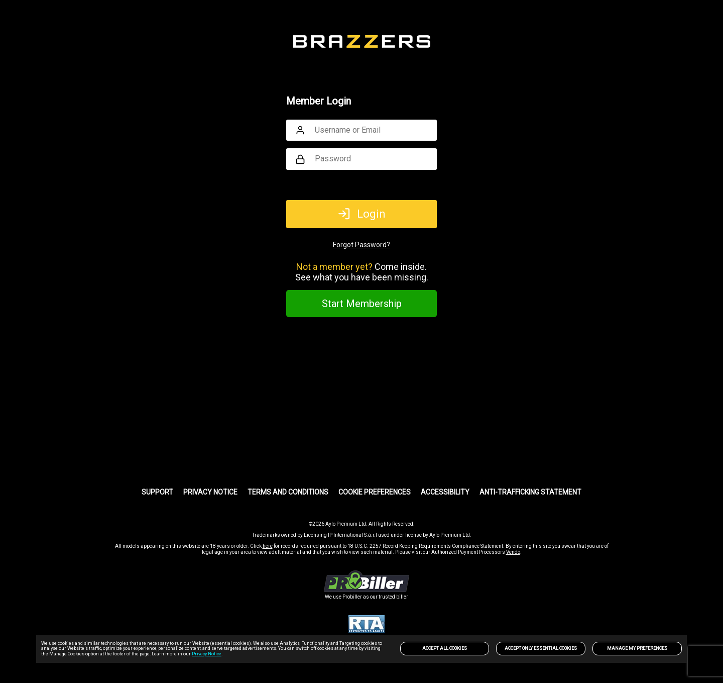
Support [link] (157, 492)
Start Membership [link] (362, 304)
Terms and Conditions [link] (288, 492)
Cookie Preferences (374, 492)
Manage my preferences (637, 648)
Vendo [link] (513, 552)
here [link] (268, 546)
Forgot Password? (361, 245)
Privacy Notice (206, 653)
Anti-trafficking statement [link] (530, 492)
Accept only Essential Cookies (541, 648)
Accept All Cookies (444, 648)
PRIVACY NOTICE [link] (210, 492)
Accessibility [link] (445, 492)
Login (361, 213)
